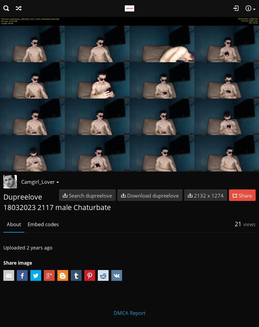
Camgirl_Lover (40, 181)
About (14, 224)
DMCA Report (129, 312)
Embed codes (43, 224)
